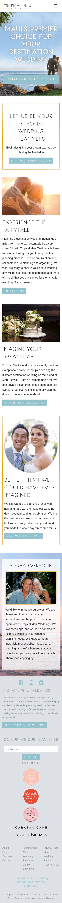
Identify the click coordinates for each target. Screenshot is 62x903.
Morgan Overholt (46, 898)
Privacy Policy (51, 848)
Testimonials (30, 848)
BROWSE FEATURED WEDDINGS (24, 402)
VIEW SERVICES (14, 290)
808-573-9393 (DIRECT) (31, 882)
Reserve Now (51, 864)
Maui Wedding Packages (28, 856)
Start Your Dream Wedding (31, 79)
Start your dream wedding (31, 160)
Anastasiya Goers (24, 898)
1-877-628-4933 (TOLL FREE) (31, 878)
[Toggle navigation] (55, 6)
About (5, 848)
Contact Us (8, 860)
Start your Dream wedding (24, 725)
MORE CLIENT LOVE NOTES (23, 536)
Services (7, 856)
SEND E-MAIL (31, 886)
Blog (4, 852)
